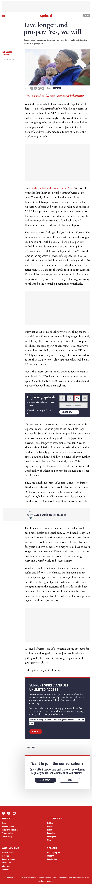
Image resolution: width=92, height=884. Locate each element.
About (4, 823)
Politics (57, 88)
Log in (86, 16)
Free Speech (52, 836)
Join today (45, 780)
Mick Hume (6, 866)
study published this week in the (53, 188)
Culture (50, 826)
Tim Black (6, 869)
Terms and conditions (10, 830)
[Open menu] (3, 15)
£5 (62, 398)
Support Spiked (8, 826)
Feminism (51, 833)
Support (35, 731)
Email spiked (52, 859)
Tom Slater (6, 856)
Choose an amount (73, 405)
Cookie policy (7, 836)
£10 (69, 398)
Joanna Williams (8, 859)
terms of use (47, 878)
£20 (77, 398)
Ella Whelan (6, 863)
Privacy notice (7, 833)
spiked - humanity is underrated (46, 16)
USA (49, 840)
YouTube (14, 813)
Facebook (3, 813)
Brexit (49, 830)
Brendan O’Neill (8, 852)
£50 (84, 398)
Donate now (67, 412)
